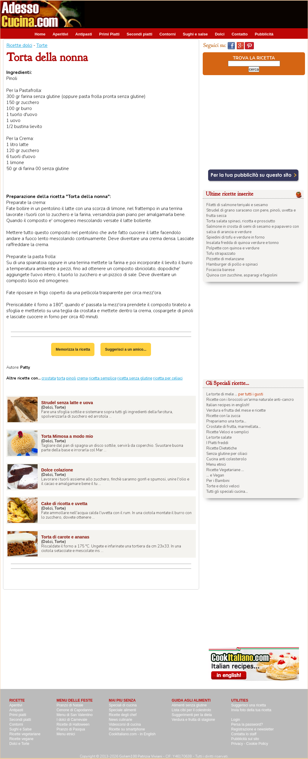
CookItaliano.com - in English (132, 734)
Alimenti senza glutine (189, 705)
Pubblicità (264, 34)
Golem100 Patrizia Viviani (140, 756)
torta (61, 378)
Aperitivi (60, 34)
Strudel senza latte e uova (67, 402)
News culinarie (120, 720)
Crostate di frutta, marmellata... (233, 426)
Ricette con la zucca (223, 416)
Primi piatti (17, 715)
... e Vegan (215, 475)
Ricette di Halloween (73, 724)
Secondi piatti (139, 34)
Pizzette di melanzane (225, 259)
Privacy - (238, 744)
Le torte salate (219, 437)
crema (82, 378)
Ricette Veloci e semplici (227, 432)
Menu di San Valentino (75, 715)
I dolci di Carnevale (72, 720)
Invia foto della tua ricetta (251, 710)
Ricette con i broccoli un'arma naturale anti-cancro (250, 399)
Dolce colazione (57, 470)
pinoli (71, 378)
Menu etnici (216, 464)
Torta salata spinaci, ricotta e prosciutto (240, 221)
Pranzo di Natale (70, 705)
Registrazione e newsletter (252, 729)
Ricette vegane (21, 739)
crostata (49, 378)
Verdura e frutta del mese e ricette (236, 410)
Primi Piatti (109, 34)
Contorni (167, 34)
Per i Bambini (217, 480)
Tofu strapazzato (221, 253)
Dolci (219, 34)
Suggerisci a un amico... (125, 349)
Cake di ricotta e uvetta (64, 503)
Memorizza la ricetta (73, 349)
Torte (42, 45)
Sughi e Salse (20, 729)
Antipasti (83, 34)
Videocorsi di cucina (125, 724)
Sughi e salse (195, 34)
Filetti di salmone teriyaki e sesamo (237, 205)
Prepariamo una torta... (226, 421)
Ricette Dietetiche (221, 448)
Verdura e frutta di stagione (193, 720)
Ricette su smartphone (127, 729)
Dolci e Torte (19, 744)
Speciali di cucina (123, 705)
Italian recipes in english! (227, 405)
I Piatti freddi (217, 443)
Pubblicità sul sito (245, 739)
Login (235, 720)
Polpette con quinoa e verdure (232, 248)
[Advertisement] (198, 14)
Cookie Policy (257, 744)
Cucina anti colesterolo (226, 459)
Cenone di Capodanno (75, 710)
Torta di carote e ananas (65, 537)
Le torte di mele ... (221, 394)
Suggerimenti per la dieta (192, 715)
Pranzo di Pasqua (71, 729)
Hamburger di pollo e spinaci (232, 264)
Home (40, 34)
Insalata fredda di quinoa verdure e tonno (242, 242)
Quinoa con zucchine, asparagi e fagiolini (241, 275)
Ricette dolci (19, 45)
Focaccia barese (220, 270)
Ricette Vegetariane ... (225, 470)
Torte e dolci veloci (222, 486)
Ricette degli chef (123, 715)
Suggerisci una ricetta (248, 705)
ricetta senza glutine (134, 378)
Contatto (240, 34)
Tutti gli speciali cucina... (227, 491)
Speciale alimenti (122, 710)
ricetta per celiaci (168, 378)
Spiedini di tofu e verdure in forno (235, 237)
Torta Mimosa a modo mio (67, 436)
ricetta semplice (102, 378)
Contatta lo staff (244, 734)
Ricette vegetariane (24, 734)
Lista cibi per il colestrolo (191, 710)
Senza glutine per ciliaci (226, 453)
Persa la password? (247, 724)
